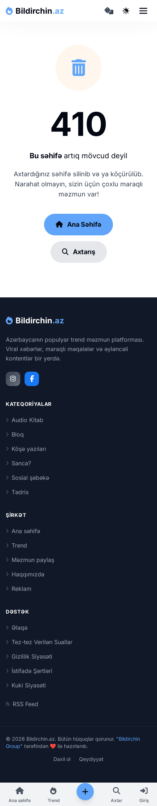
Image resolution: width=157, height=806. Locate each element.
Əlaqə (16, 627)
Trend (16, 545)
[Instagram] (13, 379)
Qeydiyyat (91, 759)
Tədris (17, 492)
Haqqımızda (25, 574)
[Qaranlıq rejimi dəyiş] (126, 11)
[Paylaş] (85, 791)
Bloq (15, 434)
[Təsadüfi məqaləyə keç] (109, 11)
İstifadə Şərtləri (29, 670)
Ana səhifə (23, 531)
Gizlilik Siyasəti (29, 656)
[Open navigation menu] (143, 11)
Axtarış (78, 252)
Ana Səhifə (78, 224)
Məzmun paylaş (30, 559)
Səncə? (18, 463)
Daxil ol (61, 759)
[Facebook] (32, 379)
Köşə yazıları (26, 448)
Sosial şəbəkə (27, 477)
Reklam (18, 588)
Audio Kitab (24, 420)
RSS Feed (22, 704)
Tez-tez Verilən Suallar (39, 642)
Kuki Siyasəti (26, 685)
